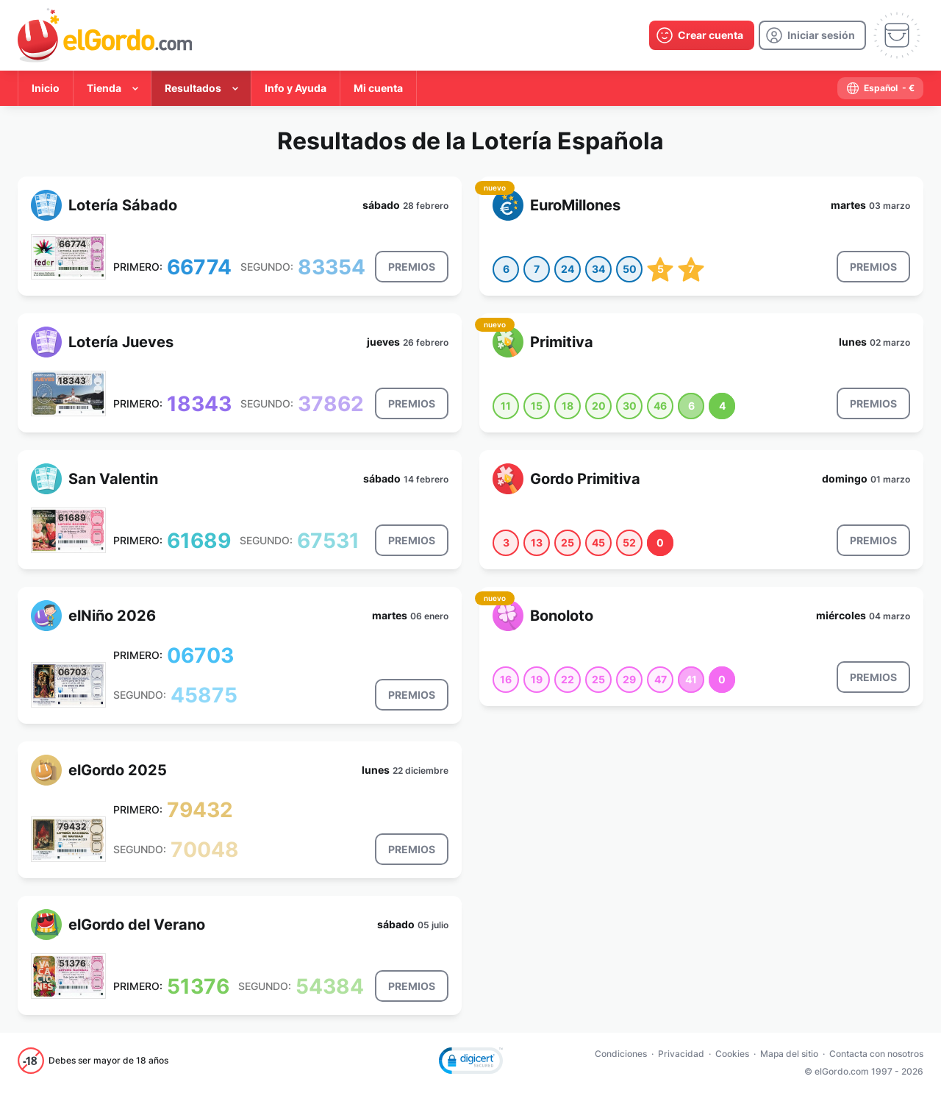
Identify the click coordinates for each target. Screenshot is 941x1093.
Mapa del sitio (789, 1053)
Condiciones (621, 1053)
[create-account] (701, 35)
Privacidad (681, 1053)
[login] (812, 35)
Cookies (732, 1053)
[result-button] (411, 266)
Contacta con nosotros (876, 1053)
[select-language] (880, 88)
